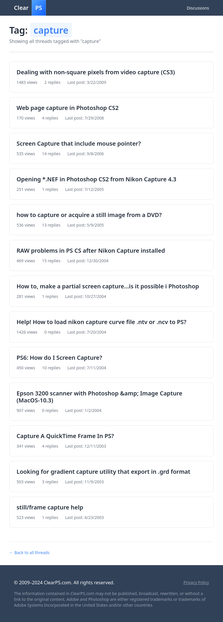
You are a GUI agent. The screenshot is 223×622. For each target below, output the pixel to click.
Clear (30, 8)
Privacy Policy (196, 582)
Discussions (198, 8)
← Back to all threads (29, 552)
